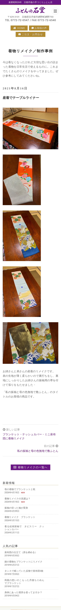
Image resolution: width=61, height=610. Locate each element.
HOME (21, 28)
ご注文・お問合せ (32, 34)
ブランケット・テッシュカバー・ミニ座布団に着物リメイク (29, 436)
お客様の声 (41, 28)
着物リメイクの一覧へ (30, 467)
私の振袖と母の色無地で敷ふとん (37, 450)
